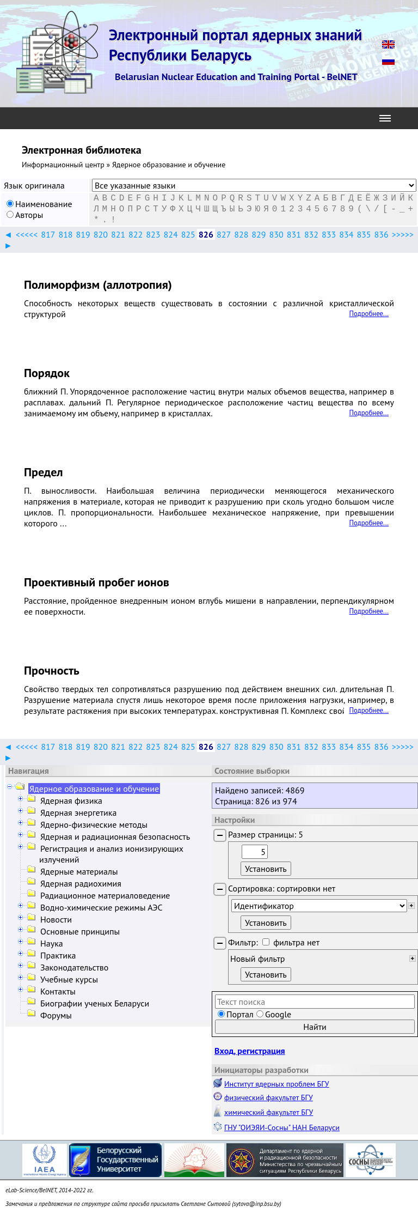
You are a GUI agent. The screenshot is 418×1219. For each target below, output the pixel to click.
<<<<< (27, 234)
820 (101, 234)
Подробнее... (369, 313)
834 (346, 234)
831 (294, 234)
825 (188, 234)
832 (311, 234)
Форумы (56, 1015)
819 (83, 234)
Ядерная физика (71, 800)
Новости (56, 919)
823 (153, 234)
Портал (240, 1014)
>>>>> (403, 234)
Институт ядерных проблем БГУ (276, 1084)
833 (329, 234)
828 (241, 234)
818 (65, 234)
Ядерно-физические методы (93, 824)
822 (135, 234)
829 (258, 234)
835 (363, 234)
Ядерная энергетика (78, 812)
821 (118, 234)
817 (48, 234)
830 (276, 234)
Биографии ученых (94, 1003)
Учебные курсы (69, 979)
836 (381, 234)
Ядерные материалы (79, 871)
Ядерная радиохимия (80, 883)
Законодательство (74, 967)
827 (224, 234)
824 (170, 234)
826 (206, 234)
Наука (51, 943)
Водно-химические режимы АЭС (101, 907)
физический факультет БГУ (268, 1097)
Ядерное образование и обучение (94, 788)
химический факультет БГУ (268, 1112)
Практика (58, 955)
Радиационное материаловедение (105, 895)
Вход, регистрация (249, 1050)
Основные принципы (80, 931)
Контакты (58, 991)
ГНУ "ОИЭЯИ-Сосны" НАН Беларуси (282, 1127)
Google (278, 1014)
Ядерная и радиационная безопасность (115, 836)
